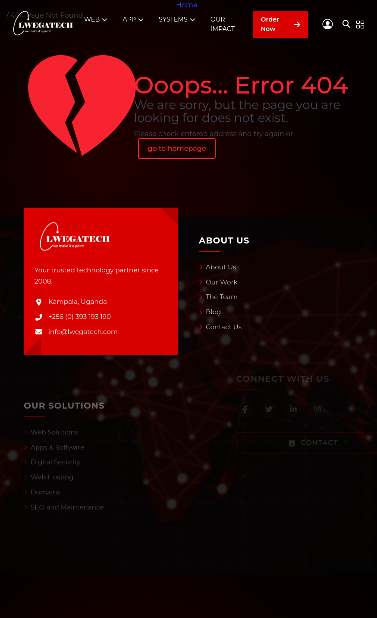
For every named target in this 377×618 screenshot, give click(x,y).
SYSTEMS (177, 20)
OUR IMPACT (222, 24)
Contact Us (220, 327)
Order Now (280, 24)
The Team (218, 297)
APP (133, 20)
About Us (217, 267)
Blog (210, 312)
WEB (95, 20)
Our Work (218, 282)
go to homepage (177, 148)
